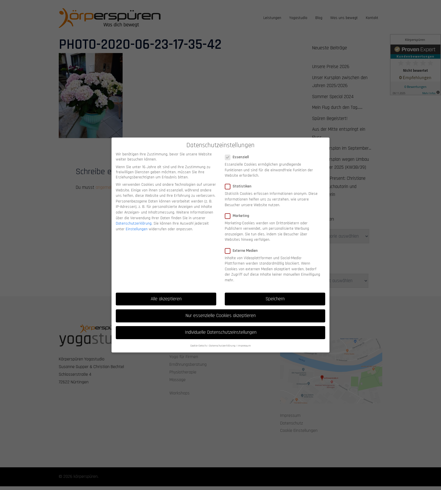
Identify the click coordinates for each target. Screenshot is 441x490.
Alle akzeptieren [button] (166, 293)
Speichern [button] (275, 293)
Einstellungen (137, 223)
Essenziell (239, 152)
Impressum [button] (244, 341)
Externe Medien (243, 245)
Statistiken (240, 181)
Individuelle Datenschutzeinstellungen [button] (221, 327)
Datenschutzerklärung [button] (222, 341)
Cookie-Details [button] (198, 341)
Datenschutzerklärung (134, 218)
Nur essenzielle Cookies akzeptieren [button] (221, 310)
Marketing (239, 210)
